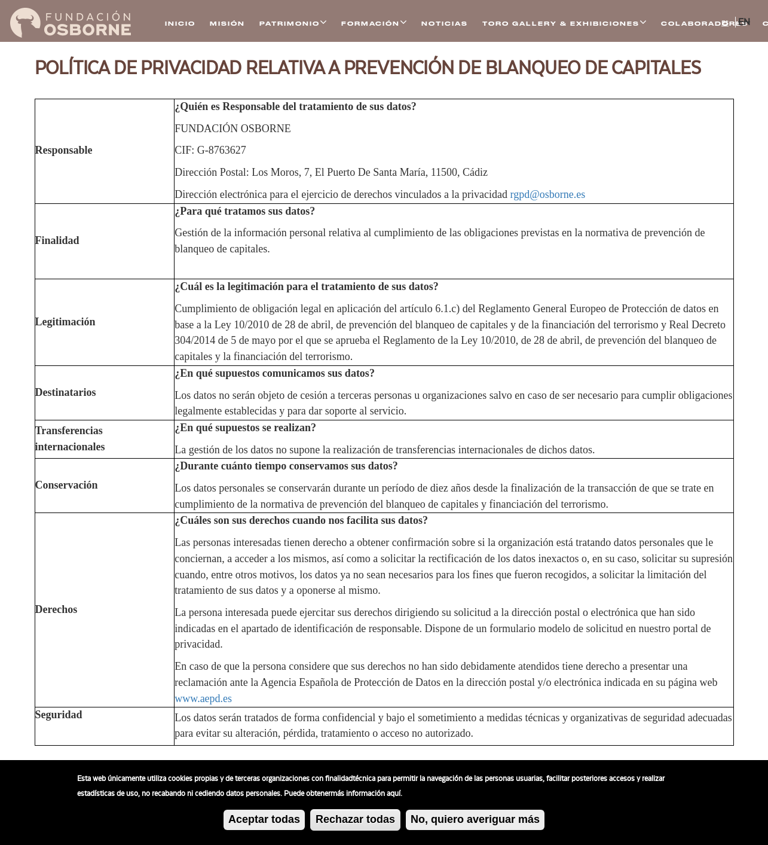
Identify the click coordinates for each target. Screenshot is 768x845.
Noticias (444, 23)
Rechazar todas (355, 820)
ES (725, 23)
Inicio (180, 23)
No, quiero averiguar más (475, 819)
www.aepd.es (203, 698)
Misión (227, 23)
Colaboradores (704, 23)
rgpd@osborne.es (548, 194)
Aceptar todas (264, 820)
